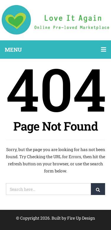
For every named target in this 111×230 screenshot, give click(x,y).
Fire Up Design (81, 218)
